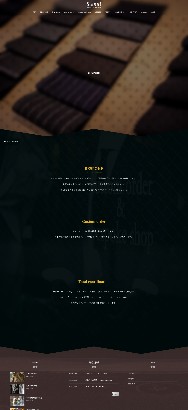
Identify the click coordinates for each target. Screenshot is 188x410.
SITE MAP (131, 384)
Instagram (131, 379)
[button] (181, 3)
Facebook (131, 373)
